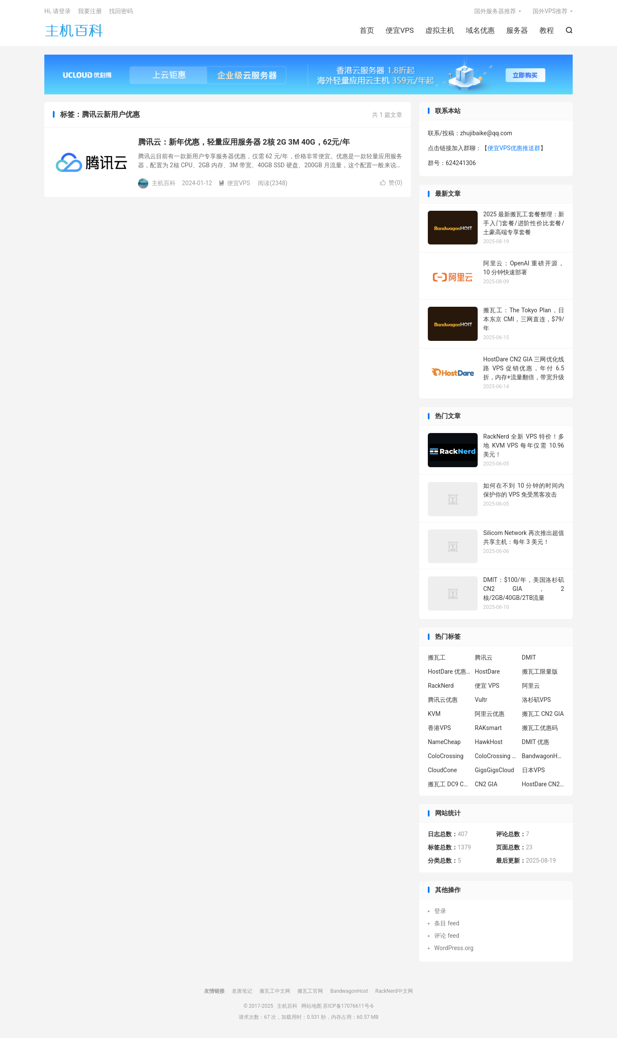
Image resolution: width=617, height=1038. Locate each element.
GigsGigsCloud (494, 770)
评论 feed (446, 935)
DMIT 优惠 (536, 742)
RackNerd (441, 685)
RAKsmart (488, 727)
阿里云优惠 (490, 713)
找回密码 (121, 11)
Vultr (481, 699)
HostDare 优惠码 (449, 671)
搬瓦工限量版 (540, 671)
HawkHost (488, 742)
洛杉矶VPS (536, 699)
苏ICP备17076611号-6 (348, 1006)
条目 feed (446, 923)
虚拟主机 (439, 30)
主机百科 (74, 30)
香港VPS (439, 727)
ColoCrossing (446, 756)
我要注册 (90, 11)
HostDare (487, 671)
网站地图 (311, 1006)
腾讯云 (484, 657)
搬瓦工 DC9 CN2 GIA (449, 784)
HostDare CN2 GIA (543, 784)
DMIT (529, 657)
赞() (391, 182)
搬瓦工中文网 (274, 991)
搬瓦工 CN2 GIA (543, 713)
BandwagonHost (543, 756)
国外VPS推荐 (550, 11)
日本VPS (533, 770)
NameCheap (444, 742)
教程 (546, 30)
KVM (434, 713)
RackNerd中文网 (394, 991)
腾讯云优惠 (443, 699)
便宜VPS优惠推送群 (513, 148)
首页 (367, 30)
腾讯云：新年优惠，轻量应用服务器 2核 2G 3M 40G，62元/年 (244, 141)
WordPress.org (453, 948)
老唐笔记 (242, 991)
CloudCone (442, 770)
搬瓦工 (437, 657)
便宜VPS (400, 30)
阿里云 (531, 685)
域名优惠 (480, 30)
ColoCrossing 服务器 (496, 756)
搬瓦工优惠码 (540, 727)
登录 (440, 910)
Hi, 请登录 (57, 11)
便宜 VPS (487, 685)
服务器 (517, 30)
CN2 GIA (486, 784)
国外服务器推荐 (495, 11)
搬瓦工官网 (310, 991)
